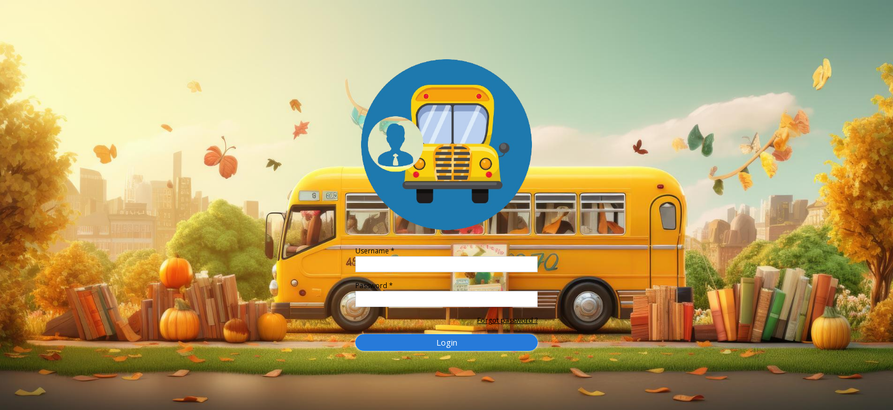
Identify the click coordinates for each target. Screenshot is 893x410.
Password (374, 285)
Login (446, 342)
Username (375, 251)
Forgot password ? (507, 320)
